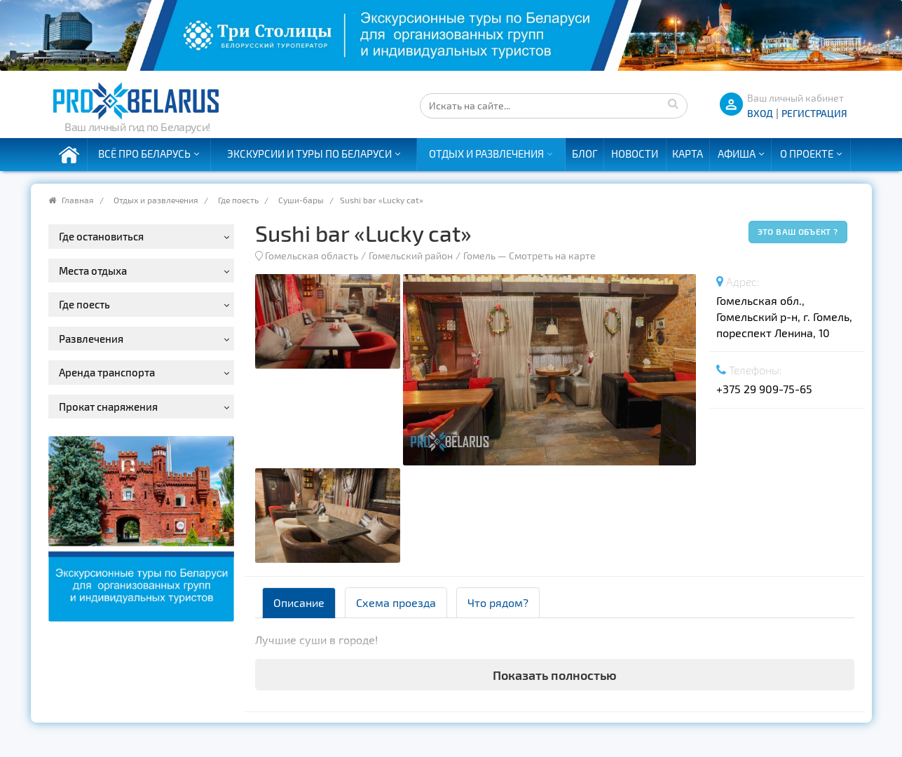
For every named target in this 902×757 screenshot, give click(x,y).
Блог (585, 153)
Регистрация (814, 113)
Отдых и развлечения (486, 153)
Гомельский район (411, 255)
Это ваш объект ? (798, 231)
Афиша (737, 153)
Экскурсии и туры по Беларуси (309, 153)
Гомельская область (311, 255)
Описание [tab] (298, 602)
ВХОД (760, 113)
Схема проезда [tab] (396, 602)
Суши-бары (301, 200)
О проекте (806, 153)
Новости (634, 153)
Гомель (479, 255)
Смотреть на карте (552, 255)
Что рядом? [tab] (497, 602)
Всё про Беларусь (144, 153)
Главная (78, 200)
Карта (687, 153)
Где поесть (238, 200)
